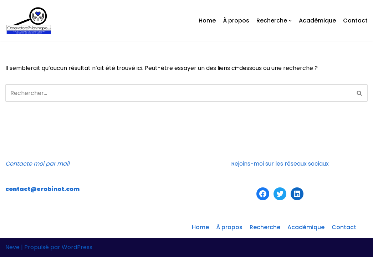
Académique (317, 20)
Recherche (265, 227)
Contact (355, 20)
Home (207, 20)
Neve (12, 247)
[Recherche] (178, 93)
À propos (236, 20)
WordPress (77, 247)
